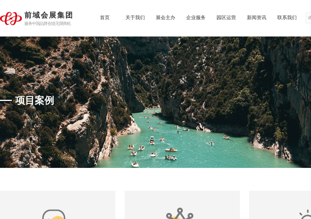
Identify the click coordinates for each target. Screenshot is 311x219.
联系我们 (287, 17)
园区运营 (226, 17)
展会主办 (165, 17)
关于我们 (135, 17)
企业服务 (196, 17)
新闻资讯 (256, 17)
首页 (105, 17)
